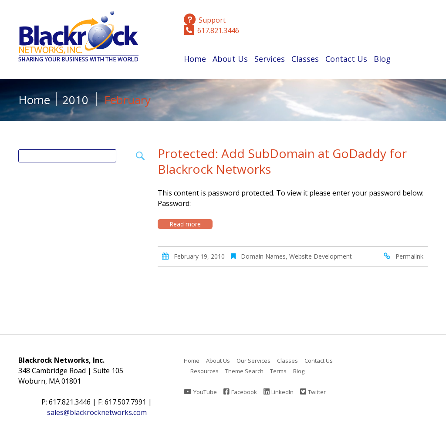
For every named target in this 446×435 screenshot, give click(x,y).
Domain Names (263, 256)
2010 (75, 100)
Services (269, 60)
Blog (382, 59)
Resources (204, 371)
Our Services (253, 360)
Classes (305, 60)
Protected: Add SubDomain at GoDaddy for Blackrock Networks (282, 161)
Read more (185, 224)
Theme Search (244, 371)
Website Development (320, 256)
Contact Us (346, 59)
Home (195, 59)
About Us (230, 60)
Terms (278, 371)
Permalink (409, 256)
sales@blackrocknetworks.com (97, 412)
